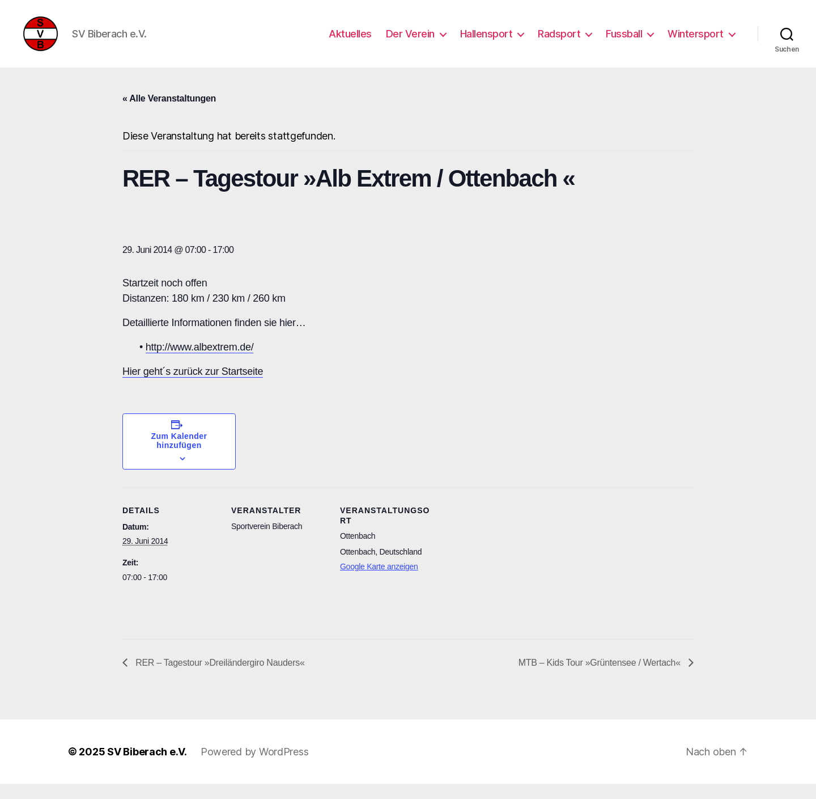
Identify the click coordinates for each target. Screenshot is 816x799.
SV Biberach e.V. (147, 767)
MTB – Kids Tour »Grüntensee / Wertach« (600, 678)
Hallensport (486, 41)
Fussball (624, 41)
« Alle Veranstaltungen (169, 114)
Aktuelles (350, 41)
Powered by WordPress (255, 767)
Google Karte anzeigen (379, 581)
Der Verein (410, 41)
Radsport (559, 41)
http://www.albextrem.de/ (200, 362)
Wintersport (696, 41)
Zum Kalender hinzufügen (179, 456)
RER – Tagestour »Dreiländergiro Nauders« (219, 678)
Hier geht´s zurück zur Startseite (192, 386)
